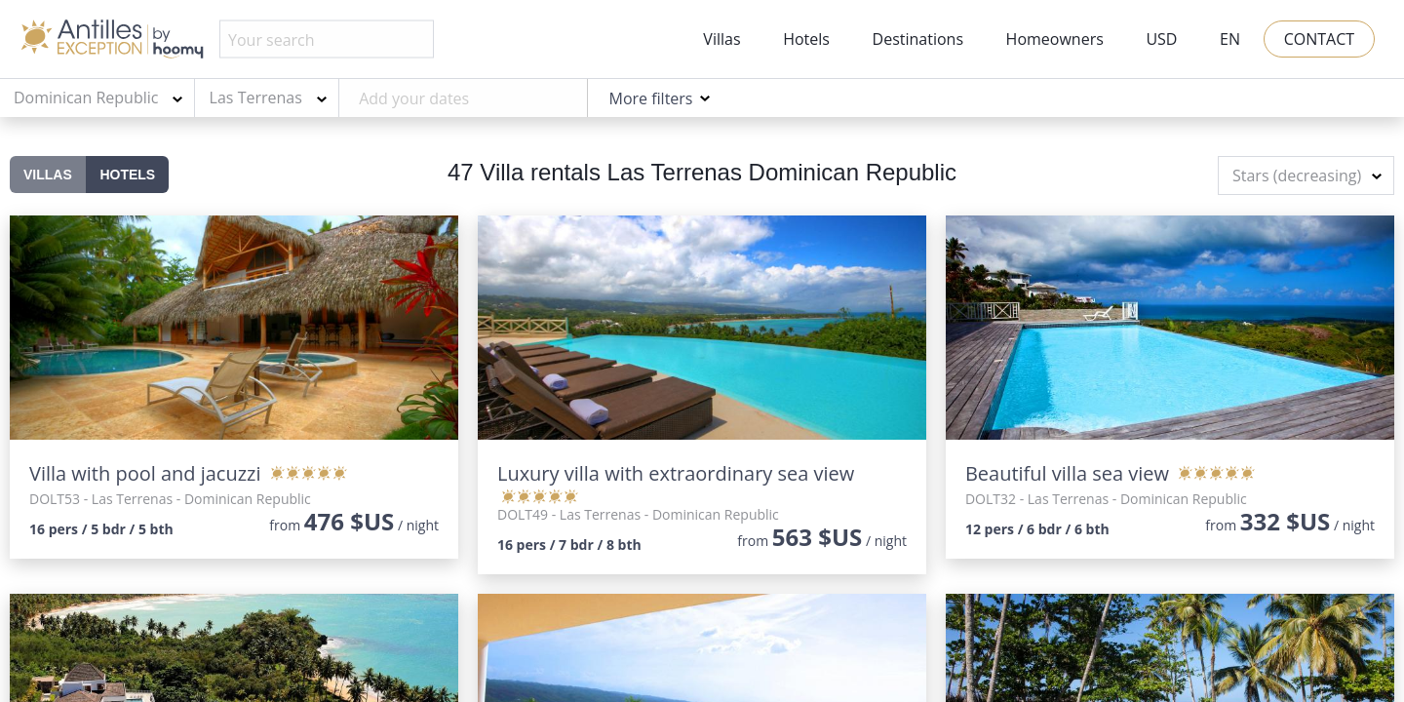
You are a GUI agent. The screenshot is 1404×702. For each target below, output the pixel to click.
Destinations (918, 39)
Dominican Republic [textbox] (86, 97)
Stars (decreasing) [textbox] (1296, 175)
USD (1161, 39)
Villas (721, 39)
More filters (650, 98)
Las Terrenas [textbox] (256, 97)
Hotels (806, 39)
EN (1230, 39)
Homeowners (1055, 39)
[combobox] (97, 98)
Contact (1319, 39)
